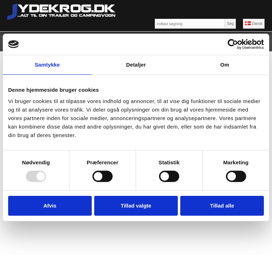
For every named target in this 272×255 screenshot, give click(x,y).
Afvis (49, 206)
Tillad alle (222, 206)
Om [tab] (224, 65)
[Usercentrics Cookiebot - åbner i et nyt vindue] (233, 44)
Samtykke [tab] (47, 65)
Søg (230, 23)
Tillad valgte (136, 206)
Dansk (253, 23)
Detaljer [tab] (136, 65)
